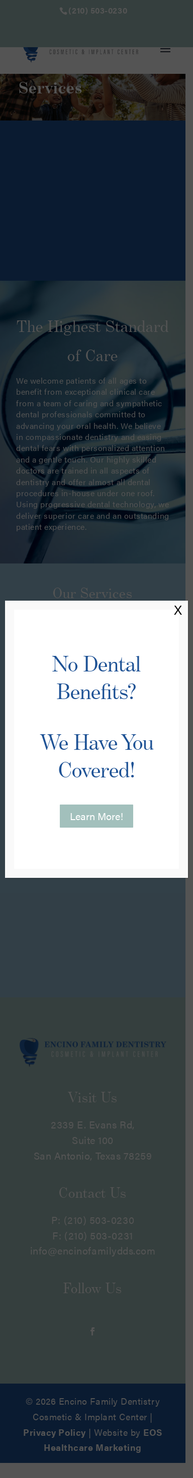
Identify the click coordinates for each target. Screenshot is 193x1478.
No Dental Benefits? (96, 717)
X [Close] (178, 610)
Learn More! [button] (96, 816)
